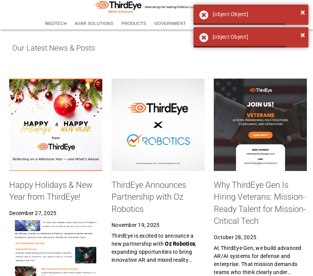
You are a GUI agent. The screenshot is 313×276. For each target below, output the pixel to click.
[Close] (302, 12)
